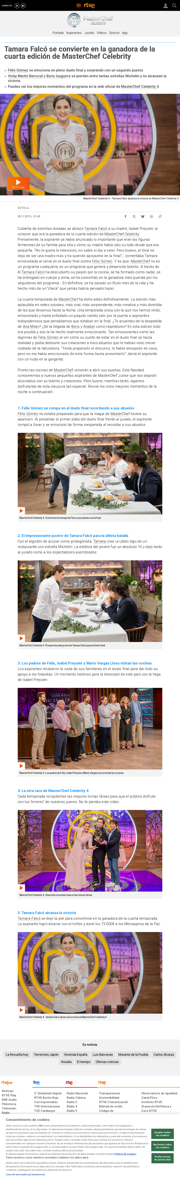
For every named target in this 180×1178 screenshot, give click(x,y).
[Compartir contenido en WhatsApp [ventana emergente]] (151, 215)
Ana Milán (31, 326)
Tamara (99, 541)
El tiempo (83, 1062)
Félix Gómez (18, 70)
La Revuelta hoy (17, 1054)
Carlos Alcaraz (164, 1054)
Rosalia (66, 1062)
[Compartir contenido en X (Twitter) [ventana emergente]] (134, 215)
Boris (75, 326)
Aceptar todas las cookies (162, 1145)
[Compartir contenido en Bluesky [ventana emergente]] (142, 215)
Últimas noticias (107, 1062)
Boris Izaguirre (58, 76)
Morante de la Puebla (133, 1054)
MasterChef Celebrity (121, 234)
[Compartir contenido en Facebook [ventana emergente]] (125, 215)
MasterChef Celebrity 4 (140, 86)
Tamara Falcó (95, 228)
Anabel (89, 326)
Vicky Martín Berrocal (25, 76)
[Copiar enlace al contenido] (160, 215)
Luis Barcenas (103, 1054)
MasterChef (140, 261)
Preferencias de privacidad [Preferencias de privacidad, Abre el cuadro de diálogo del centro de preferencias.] (162, 1170)
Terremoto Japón (46, 1054)
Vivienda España (75, 1054)
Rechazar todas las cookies (162, 1158)
